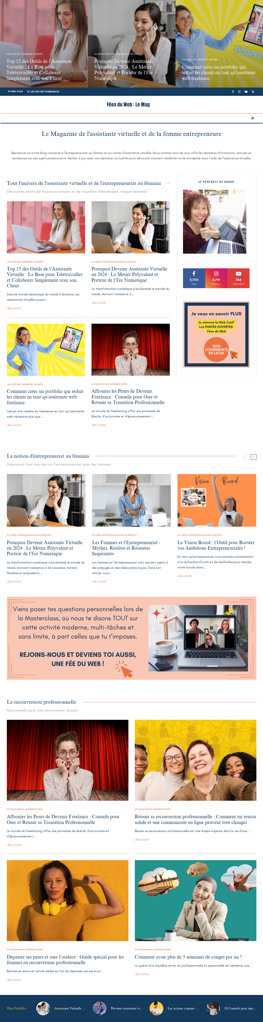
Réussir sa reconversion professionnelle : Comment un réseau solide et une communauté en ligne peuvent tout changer (195, 819)
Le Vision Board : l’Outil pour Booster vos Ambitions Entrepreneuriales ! (215, 545)
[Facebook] (233, 91)
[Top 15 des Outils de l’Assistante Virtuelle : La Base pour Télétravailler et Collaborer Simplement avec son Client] (44, 44)
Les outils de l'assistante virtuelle (25, 261)
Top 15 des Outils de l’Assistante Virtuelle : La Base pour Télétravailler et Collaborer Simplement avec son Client (45, 277)
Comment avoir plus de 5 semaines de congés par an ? (188, 957)
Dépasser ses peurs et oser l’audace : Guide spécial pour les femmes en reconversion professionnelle (65, 959)
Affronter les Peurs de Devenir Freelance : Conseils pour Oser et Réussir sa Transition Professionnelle (128, 397)
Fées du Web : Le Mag (128, 104)
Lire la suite (14, 308)
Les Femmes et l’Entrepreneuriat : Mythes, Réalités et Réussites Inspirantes (126, 548)
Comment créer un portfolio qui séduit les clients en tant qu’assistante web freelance (45, 397)
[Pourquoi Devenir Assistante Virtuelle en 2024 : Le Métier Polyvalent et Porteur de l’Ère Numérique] (132, 44)
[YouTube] (246, 91)
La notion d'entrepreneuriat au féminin (114, 261)
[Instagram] (239, 91)
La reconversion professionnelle (109, 384)
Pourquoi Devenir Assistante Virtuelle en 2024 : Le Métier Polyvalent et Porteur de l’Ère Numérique (129, 274)
